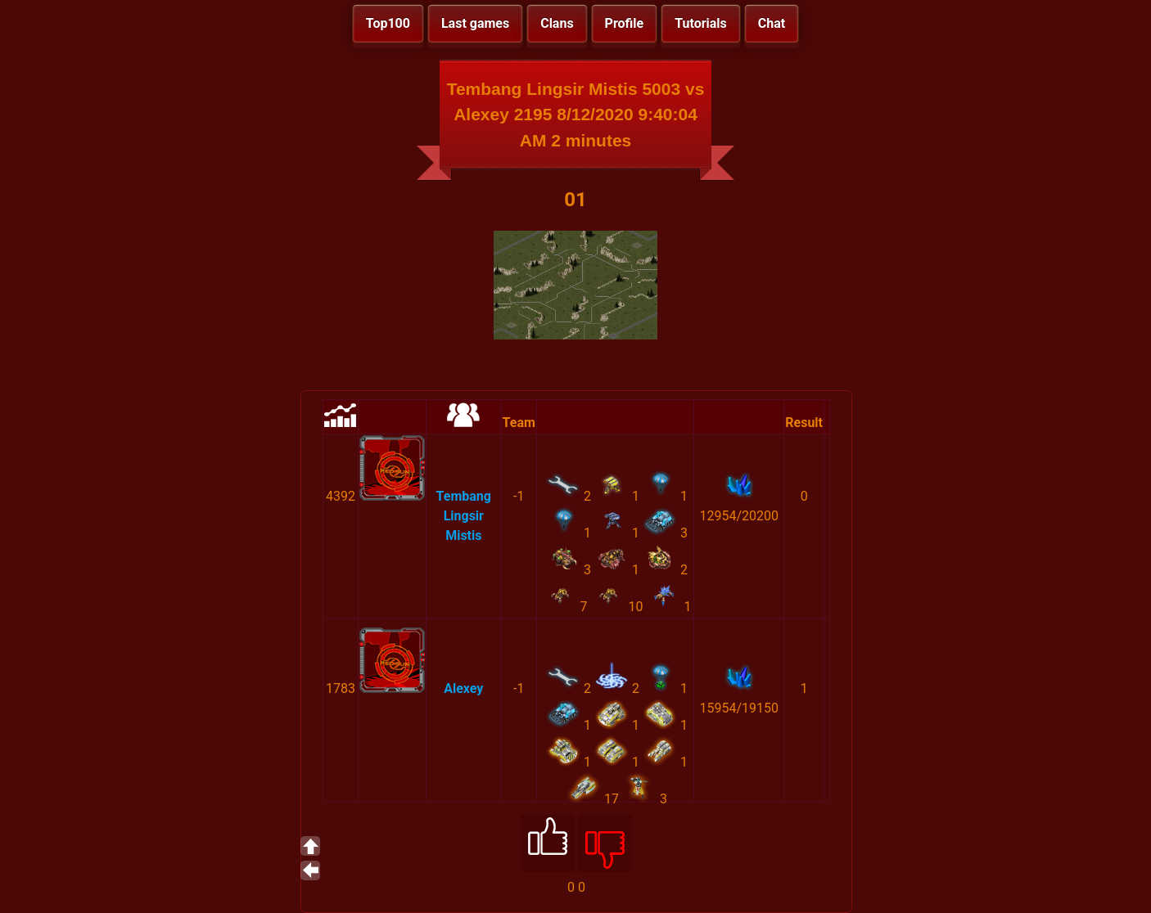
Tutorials (701, 23)
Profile (624, 23)
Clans (556, 23)
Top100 (388, 23)
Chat (771, 23)
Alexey (463, 688)
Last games (475, 23)
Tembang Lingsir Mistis (463, 515)
